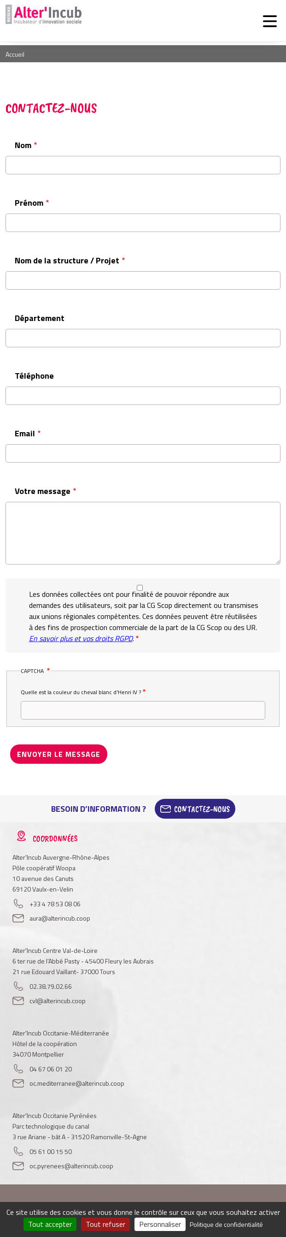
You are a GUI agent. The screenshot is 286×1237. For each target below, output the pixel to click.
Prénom (29, 202)
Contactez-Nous (202, 809)
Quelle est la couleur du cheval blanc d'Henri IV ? (81, 692)
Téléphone (34, 375)
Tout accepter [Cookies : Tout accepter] (50, 1224)
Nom (23, 145)
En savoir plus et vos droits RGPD (81, 638)
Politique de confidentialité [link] (226, 1224)
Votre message (42, 491)
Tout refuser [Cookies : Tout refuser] (105, 1224)
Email (25, 433)
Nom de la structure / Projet (67, 260)
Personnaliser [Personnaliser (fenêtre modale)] (160, 1224)
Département (39, 318)
